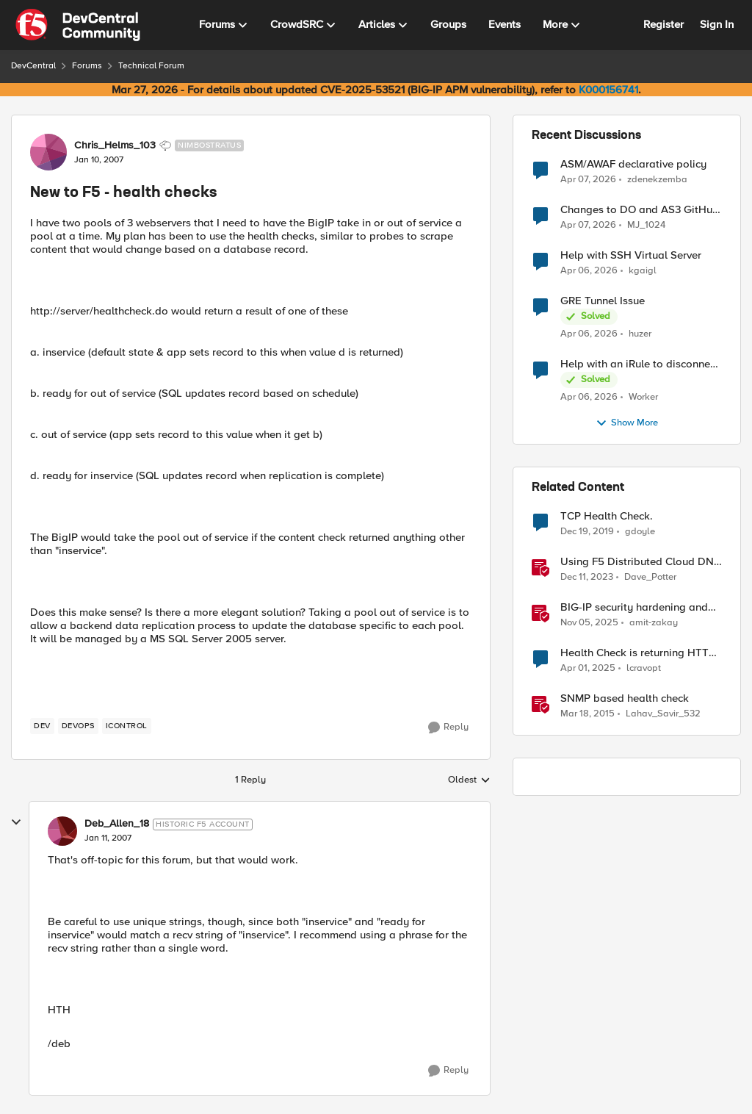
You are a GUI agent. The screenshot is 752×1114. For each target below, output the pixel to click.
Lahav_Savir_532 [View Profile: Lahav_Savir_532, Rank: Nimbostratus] (663, 713)
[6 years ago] (587, 532)
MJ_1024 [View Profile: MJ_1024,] (646, 225)
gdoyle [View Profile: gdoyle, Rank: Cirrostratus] (640, 531)
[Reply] (448, 727)
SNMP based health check (624, 698)
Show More (627, 423)
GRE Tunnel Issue (602, 301)
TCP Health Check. (606, 516)
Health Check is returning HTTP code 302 (637, 653)
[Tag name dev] (42, 726)
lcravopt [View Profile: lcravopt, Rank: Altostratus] (643, 668)
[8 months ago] (589, 623)
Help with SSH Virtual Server (630, 255)
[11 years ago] (587, 714)
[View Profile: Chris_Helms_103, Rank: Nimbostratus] (48, 152)
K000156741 (608, 89)
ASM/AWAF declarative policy (633, 164)
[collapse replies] (16, 822)
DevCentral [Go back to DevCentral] (33, 65)
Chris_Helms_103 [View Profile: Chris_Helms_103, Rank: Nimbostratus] (115, 145)
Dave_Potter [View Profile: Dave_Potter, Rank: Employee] (650, 577)
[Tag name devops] (78, 726)
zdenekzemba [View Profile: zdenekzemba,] (657, 178)
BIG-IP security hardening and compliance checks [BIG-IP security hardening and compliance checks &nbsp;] (634, 607)
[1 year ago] (587, 669)
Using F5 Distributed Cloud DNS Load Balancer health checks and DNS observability (640, 562)
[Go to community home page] (78, 25)
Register (663, 24)
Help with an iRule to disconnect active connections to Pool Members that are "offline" (639, 364)
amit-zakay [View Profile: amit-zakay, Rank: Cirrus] (653, 622)
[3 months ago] (588, 179)
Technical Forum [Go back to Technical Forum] (151, 65)
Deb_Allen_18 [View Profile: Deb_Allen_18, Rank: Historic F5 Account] (116, 824)
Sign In (717, 24)
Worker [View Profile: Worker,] (643, 397)
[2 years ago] (586, 577)
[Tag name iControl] (126, 726)
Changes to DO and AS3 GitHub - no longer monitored (639, 210)
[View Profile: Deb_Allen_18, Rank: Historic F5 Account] (62, 831)
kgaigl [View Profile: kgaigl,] (643, 270)
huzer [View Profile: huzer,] (640, 333)
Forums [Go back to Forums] (87, 65)
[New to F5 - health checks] (107, 838)
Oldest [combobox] (469, 780)
